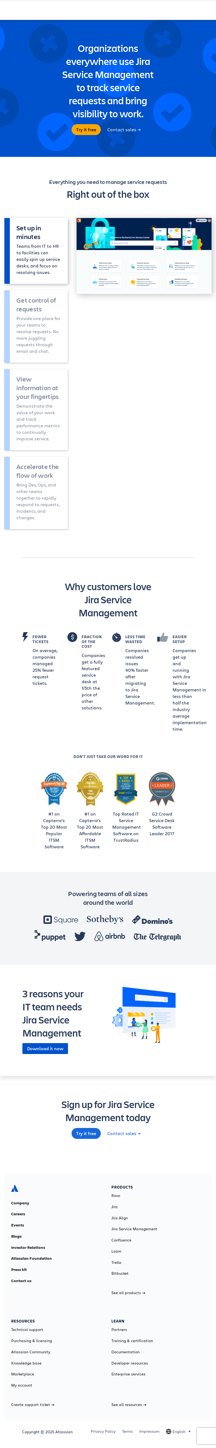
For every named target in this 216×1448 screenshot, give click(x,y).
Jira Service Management (134, 1229)
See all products (128, 1293)
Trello (116, 1262)
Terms (127, 1431)
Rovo (115, 1195)
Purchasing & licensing (31, 1341)
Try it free (86, 130)
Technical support (27, 1329)
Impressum (149, 1431)
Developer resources (129, 1363)
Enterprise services (128, 1374)
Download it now (45, 1049)
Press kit (19, 1269)
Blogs (16, 1236)
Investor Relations (28, 1247)
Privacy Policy (103, 1431)
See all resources (128, 1404)
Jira (114, 1207)
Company (20, 1203)
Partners (119, 1329)
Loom (116, 1251)
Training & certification (132, 1341)
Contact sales (124, 129)
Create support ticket (32, 1404)
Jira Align (119, 1218)
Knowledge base (26, 1363)
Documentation (125, 1352)
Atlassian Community (30, 1352)
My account (21, 1385)
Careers (18, 1214)
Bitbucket (120, 1273)
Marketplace (22, 1374)
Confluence (121, 1240)
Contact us (21, 1281)
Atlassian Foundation (31, 1258)
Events (17, 1225)
